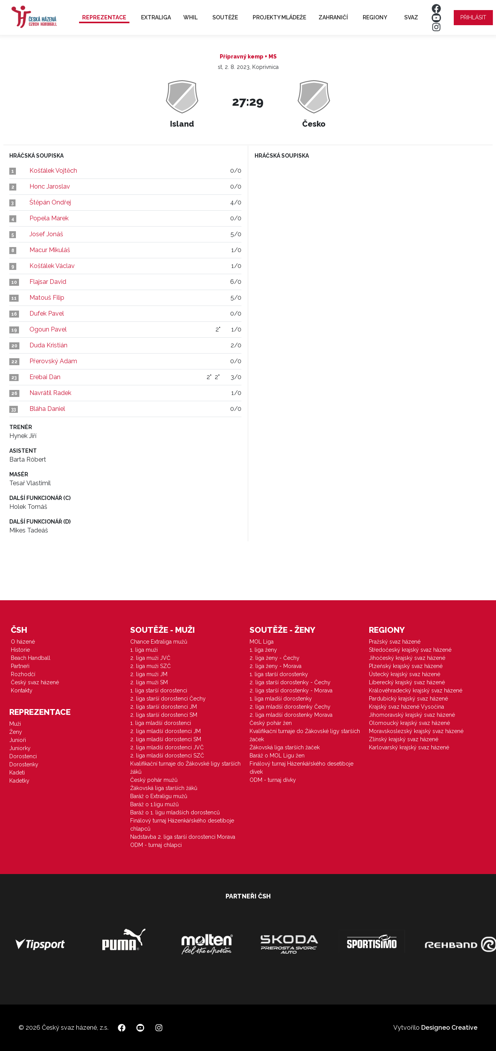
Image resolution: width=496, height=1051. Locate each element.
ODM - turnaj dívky (273, 780)
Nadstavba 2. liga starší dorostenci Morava (182, 837)
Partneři (20, 666)
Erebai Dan (44, 377)
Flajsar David (47, 281)
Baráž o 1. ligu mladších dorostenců (175, 812)
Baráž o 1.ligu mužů (154, 804)
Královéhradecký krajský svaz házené (415, 690)
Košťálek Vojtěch (53, 170)
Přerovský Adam (53, 361)
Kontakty (22, 690)
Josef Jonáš (46, 234)
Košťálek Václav (52, 266)
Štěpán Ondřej (50, 202)
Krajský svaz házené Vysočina (406, 707)
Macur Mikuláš (49, 250)
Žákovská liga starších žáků (163, 788)
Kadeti (17, 772)
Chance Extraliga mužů (158, 642)
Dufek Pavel (46, 313)
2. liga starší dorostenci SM (163, 715)
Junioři (17, 740)
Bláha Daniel (47, 408)
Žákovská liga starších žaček (285, 747)
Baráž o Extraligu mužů (158, 796)
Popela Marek (49, 218)
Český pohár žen (271, 723)
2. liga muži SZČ (150, 666)
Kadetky (19, 781)
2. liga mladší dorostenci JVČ (167, 747)
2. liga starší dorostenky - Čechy (290, 682)
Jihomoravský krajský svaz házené (412, 715)
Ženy (15, 732)
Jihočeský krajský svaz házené (407, 658)
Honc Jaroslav (49, 186)
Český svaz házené (35, 682)
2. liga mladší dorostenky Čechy (290, 707)
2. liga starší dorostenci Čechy (168, 699)
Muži (15, 724)
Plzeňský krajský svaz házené (406, 666)
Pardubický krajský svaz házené (408, 699)
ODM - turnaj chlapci (156, 845)
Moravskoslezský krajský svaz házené (416, 731)
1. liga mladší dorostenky (281, 699)
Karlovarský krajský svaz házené (409, 747)
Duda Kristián (48, 345)
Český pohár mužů (153, 780)
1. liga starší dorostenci (158, 690)
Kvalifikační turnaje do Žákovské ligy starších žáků (185, 768)
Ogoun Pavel (48, 329)
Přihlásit (473, 17)
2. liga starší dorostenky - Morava (291, 690)
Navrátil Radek (50, 393)
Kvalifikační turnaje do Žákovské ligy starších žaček (305, 735)
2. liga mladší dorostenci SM (165, 739)
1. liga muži (144, 650)
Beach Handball (30, 658)
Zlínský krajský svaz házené (403, 739)
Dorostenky (23, 764)
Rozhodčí (23, 674)
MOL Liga (262, 642)
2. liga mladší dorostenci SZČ (167, 755)
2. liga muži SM (149, 682)
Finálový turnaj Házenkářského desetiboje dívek (301, 768)
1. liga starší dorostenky (279, 674)
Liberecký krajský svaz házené (407, 682)
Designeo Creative (449, 1027)
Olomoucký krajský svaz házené (409, 723)
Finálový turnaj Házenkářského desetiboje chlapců (182, 824)
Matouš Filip (46, 297)
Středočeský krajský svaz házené (410, 650)
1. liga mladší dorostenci (160, 723)
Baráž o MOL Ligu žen (277, 755)
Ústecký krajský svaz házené (404, 674)
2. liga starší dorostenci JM (163, 707)
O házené (23, 642)
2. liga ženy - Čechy (275, 658)
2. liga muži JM (148, 674)
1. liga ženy (263, 650)
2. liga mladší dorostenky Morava (291, 715)
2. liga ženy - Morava (275, 666)
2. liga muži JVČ (150, 658)
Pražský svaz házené (394, 642)
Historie (20, 650)
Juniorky (20, 748)
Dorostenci (23, 756)
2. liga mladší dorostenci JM (165, 731)
